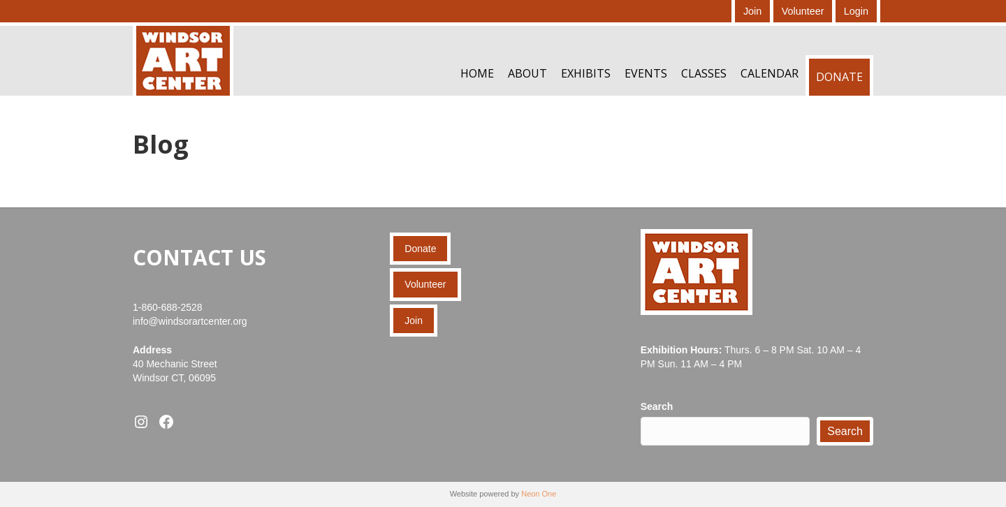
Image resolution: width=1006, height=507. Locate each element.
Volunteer (803, 11)
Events (646, 73)
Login (856, 11)
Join (752, 11)
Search (657, 406)
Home (477, 73)
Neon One (538, 494)
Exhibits (586, 73)
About (527, 73)
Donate (839, 76)
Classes (704, 73)
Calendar (770, 73)
